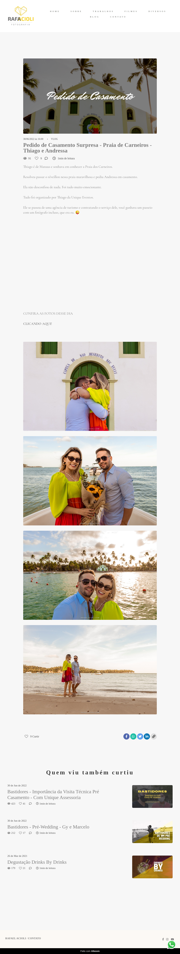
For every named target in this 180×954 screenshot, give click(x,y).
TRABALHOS (103, 11)
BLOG (94, 17)
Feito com (89, 951)
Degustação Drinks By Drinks (37, 862)
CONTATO (118, 17)
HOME (55, 11)
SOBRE (76, 11)
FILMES (131, 11)
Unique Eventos (82, 197)
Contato (34, 938)
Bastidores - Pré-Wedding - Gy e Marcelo (48, 827)
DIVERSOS (157, 11)
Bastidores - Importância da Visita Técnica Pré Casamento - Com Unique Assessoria (53, 794)
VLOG (54, 139)
